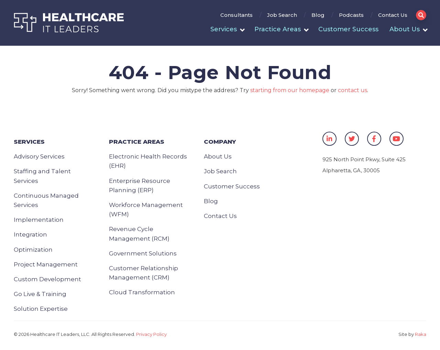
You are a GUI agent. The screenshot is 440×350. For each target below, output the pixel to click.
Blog (317, 15)
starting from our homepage (289, 90)
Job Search (282, 15)
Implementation (39, 219)
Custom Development (47, 279)
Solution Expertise (41, 308)
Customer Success (348, 29)
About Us (404, 29)
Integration (30, 234)
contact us (352, 90)
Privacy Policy (151, 334)
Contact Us (392, 15)
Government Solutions (143, 253)
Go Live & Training (40, 294)
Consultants (236, 15)
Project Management (46, 264)
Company (220, 141)
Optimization (33, 249)
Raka (420, 334)
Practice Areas (277, 29)
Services (223, 29)
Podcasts (351, 15)
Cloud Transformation (142, 292)
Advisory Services (39, 156)
